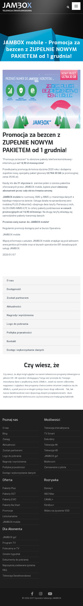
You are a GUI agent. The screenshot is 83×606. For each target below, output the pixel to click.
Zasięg (6, 439)
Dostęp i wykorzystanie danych (25, 350)
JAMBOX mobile (11, 234)
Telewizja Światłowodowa (17, 575)
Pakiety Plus (9, 488)
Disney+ (48, 488)
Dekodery (49, 439)
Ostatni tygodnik (11, 554)
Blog (5, 433)
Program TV (9, 542)
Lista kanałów (10, 516)
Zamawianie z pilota (55, 467)
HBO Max (49, 493)
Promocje (8, 510)
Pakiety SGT (9, 493)
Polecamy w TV (11, 548)
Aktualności (14, 306)
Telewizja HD (51, 450)
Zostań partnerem (18, 297)
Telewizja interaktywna (56, 428)
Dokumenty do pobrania (15, 559)
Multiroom (49, 461)
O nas (10, 280)
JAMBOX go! (51, 456)
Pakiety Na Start (11, 505)
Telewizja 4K (51, 444)
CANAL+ (48, 499)
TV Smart (49, 433)
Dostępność (14, 289)
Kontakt (11, 341)
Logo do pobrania (17, 323)
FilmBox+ (49, 505)
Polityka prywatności (19, 332)
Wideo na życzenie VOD (56, 510)
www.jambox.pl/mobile (15, 244)
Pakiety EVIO (9, 499)
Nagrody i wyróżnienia (20, 315)
